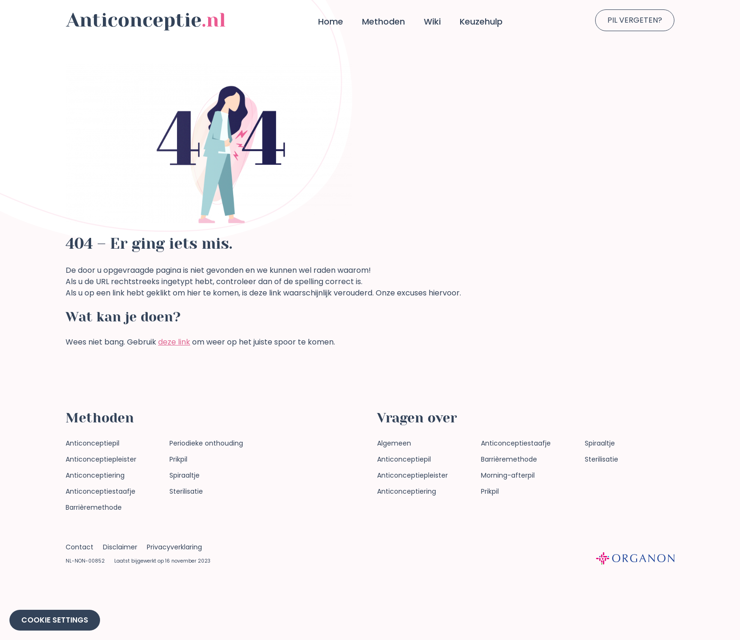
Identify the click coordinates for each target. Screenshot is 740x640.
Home (330, 21)
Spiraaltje (184, 475)
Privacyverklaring (174, 547)
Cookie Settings (54, 620)
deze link (174, 342)
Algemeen (394, 443)
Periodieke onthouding (206, 443)
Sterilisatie (186, 491)
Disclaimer (120, 547)
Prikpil (178, 459)
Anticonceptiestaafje (100, 491)
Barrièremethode (94, 507)
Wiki (432, 21)
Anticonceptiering (95, 475)
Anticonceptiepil (92, 443)
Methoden (383, 21)
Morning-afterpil (508, 475)
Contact (79, 547)
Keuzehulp (481, 21)
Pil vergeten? (634, 20)
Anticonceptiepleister (101, 459)
